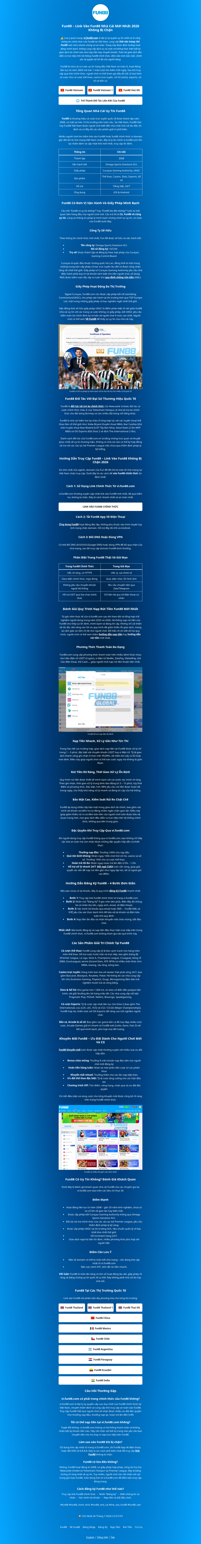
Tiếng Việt (102, 1537)
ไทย (113, 1537)
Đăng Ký (102, 1527)
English (90, 1537)
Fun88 (63, 1527)
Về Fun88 (91, 319)
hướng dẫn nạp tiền (110, 634)
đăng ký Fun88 (117, 890)
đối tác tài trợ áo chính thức (87, 406)
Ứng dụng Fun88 (69, 524)
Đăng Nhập (89, 1527)
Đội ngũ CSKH (105, 866)
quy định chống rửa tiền (119, 277)
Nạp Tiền (115, 1527)
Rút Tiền (127, 1527)
